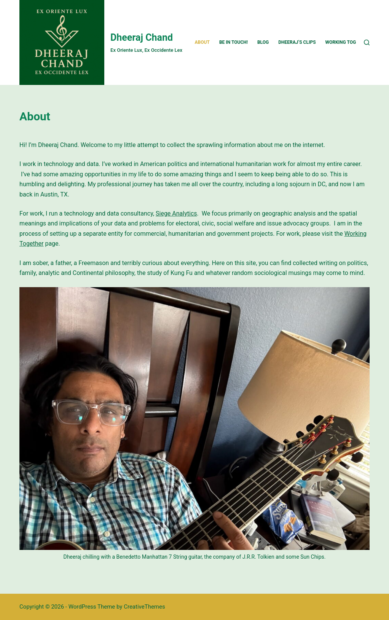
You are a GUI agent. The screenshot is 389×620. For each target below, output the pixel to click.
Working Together (347, 42)
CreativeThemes (144, 606)
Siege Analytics (176, 213)
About (202, 42)
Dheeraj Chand (141, 37)
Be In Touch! (233, 42)
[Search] (367, 42)
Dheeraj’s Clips (297, 42)
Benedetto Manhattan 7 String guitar (159, 557)
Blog (263, 42)
